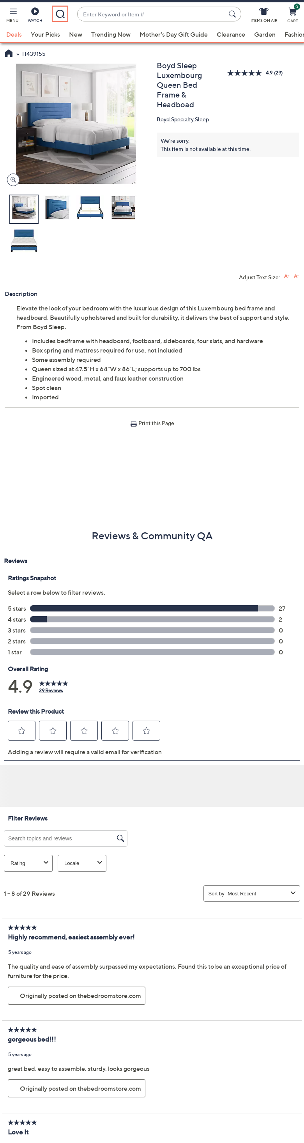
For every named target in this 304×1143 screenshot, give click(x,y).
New (75, 34)
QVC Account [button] (264, 1070)
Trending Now (111, 34)
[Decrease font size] (296, 276)
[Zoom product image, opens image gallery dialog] (11, 180)
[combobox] (151, 14)
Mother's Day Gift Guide (174, 34)
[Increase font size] (287, 276)
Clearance (231, 34)
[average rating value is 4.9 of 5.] (250, 73)
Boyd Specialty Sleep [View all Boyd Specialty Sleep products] (183, 119)
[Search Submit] (233, 14)
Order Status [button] (191, 1070)
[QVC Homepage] (8, 54)
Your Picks (45, 34)
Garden (265, 34)
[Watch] (35, 16)
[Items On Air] (264, 16)
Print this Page (156, 423)
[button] (12, 16)
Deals (14, 34)
